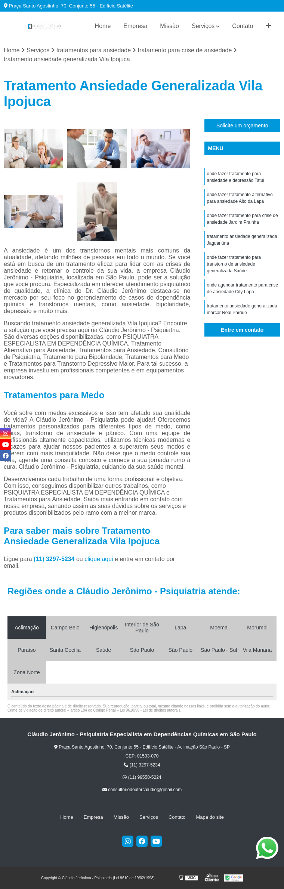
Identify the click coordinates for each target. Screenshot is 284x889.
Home (103, 26)
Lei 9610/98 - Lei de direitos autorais (150, 710)
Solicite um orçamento (242, 125)
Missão (169, 26)
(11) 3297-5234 (55, 559)
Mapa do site (209, 817)
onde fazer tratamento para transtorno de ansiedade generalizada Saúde (234, 264)
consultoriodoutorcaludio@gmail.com (142, 789)
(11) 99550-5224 (142, 777)
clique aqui (98, 559)
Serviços (203, 26)
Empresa (135, 26)
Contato (242, 26)
